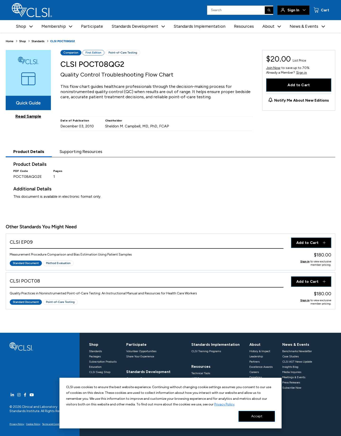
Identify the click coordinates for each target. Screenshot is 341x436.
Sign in (301, 73)
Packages (95, 356)
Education (95, 367)
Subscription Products (103, 361)
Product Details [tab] (28, 151)
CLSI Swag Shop (99, 372)
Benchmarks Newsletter (297, 351)
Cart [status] (324, 10)
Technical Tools (200, 373)
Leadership (256, 356)
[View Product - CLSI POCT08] (146, 282)
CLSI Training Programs (206, 351)
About (254, 344)
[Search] (269, 10)
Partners (254, 361)
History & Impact (259, 351)
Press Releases (291, 382)
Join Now (273, 68)
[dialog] (170, 403)
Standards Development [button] (135, 26)
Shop (22, 41)
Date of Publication (74, 120)
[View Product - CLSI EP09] (146, 243)
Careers (254, 372)
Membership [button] (53, 26)
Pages (57, 171)
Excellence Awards (261, 367)
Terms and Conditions (53, 424)
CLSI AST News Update (297, 361)
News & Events (295, 344)
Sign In (293, 10)
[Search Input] (240, 10)
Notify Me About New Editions (301, 100)
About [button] (268, 26)
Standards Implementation (199, 26)
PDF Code (20, 171)
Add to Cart (298, 85)
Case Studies (290, 356)
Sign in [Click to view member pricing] (305, 261)
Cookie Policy (33, 424)
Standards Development (148, 371)
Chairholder (113, 120)
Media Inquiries (291, 372)
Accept (256, 416)
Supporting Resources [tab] (80, 151)
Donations (255, 377)
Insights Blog (290, 367)
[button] (31, 26)
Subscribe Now (291, 387)
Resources (244, 26)
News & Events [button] (304, 26)
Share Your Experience (140, 356)
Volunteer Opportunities (141, 351)
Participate (92, 26)
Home (9, 41)
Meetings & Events (293, 377)
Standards (38, 41)
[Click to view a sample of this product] (28, 84)
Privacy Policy (224, 404)
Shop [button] (21, 26)
